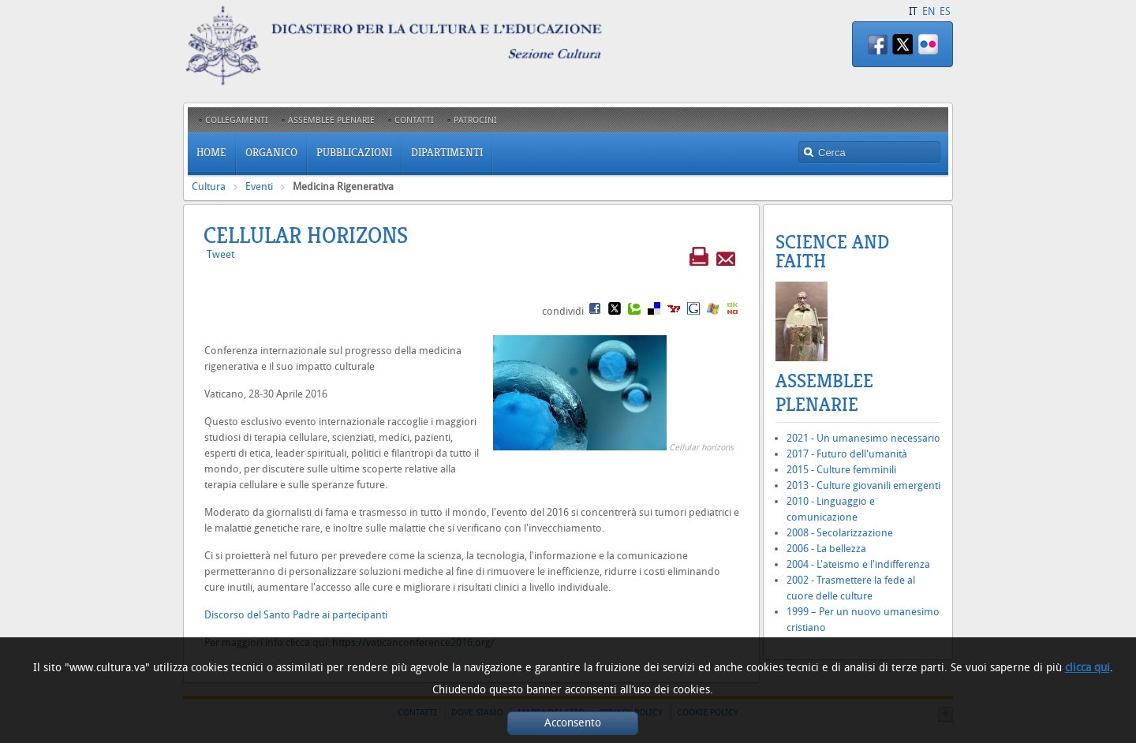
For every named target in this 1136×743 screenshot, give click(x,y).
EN (928, 11)
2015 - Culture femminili (841, 470)
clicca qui (1087, 667)
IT (913, 11)
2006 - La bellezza (826, 548)
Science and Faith (832, 251)
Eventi (259, 186)
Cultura (209, 186)
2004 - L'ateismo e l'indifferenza (858, 564)
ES (945, 11)
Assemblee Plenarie (824, 392)
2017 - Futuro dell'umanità (847, 454)
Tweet (220, 254)
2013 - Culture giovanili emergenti (863, 485)
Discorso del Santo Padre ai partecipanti (295, 615)
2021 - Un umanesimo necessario (863, 438)
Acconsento (572, 723)
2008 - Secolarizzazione (840, 533)
